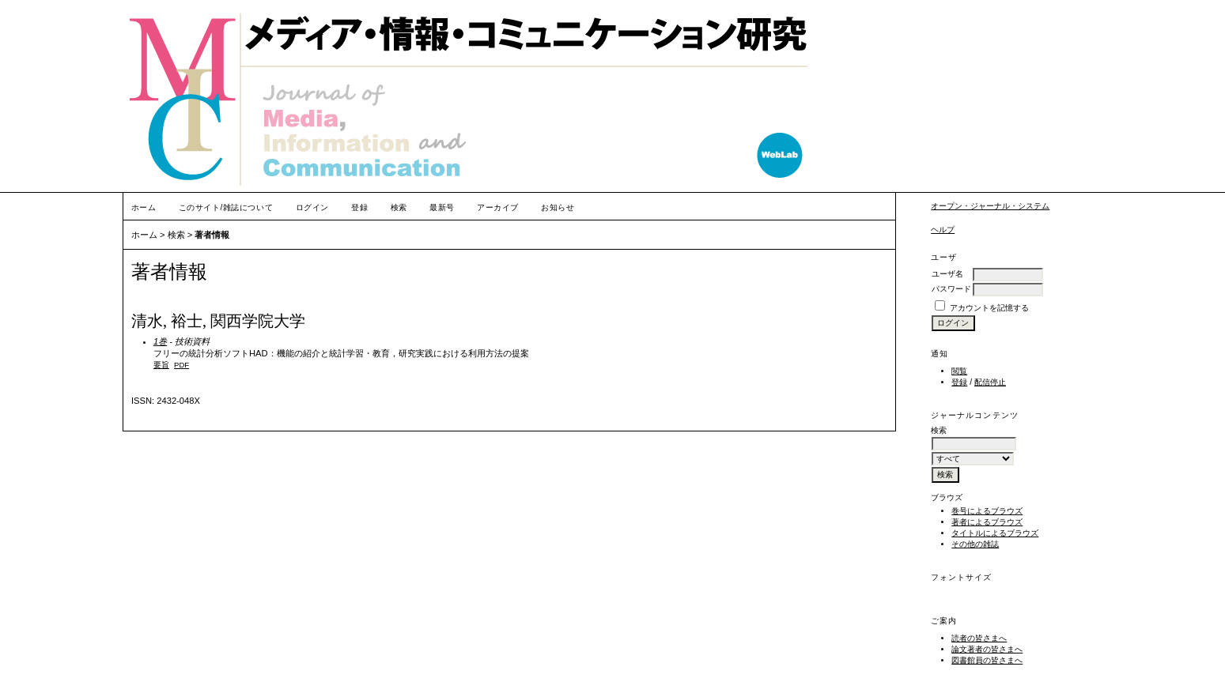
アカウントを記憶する (989, 307)
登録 (959, 382)
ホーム (144, 207)
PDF (181, 364)
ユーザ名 (947, 273)
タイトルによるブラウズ (994, 533)
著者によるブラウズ (987, 522)
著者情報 (212, 234)
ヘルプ (943, 229)
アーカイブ (498, 207)
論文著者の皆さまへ (987, 649)
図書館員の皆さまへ (987, 660)
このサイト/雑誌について (226, 207)
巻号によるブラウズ (987, 511)
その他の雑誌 (975, 544)
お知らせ (557, 207)
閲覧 (959, 371)
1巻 (160, 341)
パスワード (951, 288)
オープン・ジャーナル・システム (990, 205)
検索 (399, 207)
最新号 (442, 207)
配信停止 (990, 382)
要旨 (161, 364)
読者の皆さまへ (979, 638)
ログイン (312, 207)
